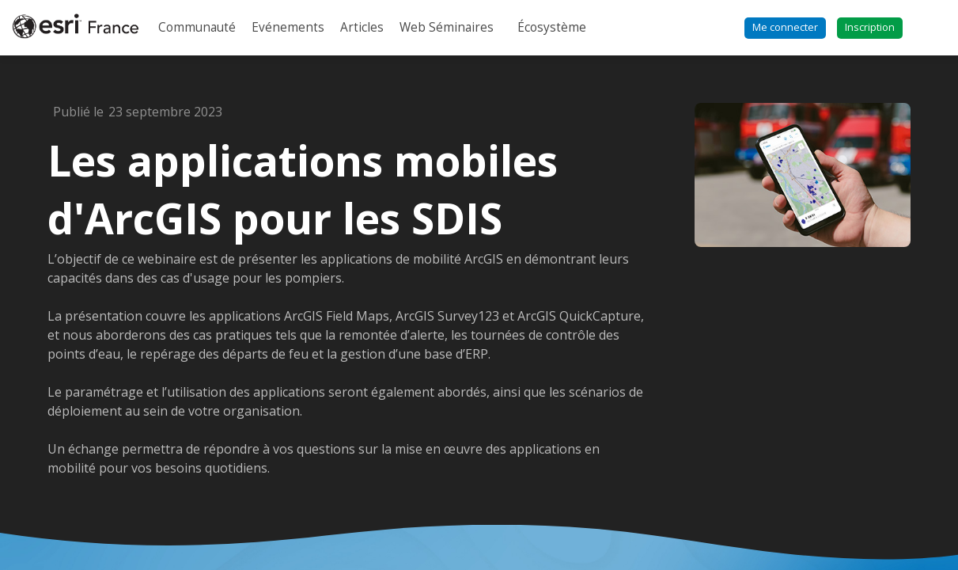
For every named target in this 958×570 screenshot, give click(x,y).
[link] (197, 27)
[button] (785, 28)
